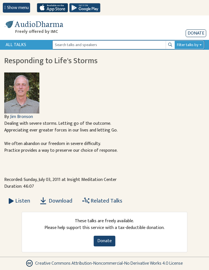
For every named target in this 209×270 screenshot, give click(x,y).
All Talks (16, 45)
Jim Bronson (21, 117)
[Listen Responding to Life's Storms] (19, 200)
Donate (196, 33)
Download (56, 201)
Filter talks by (187, 45)
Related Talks (102, 201)
